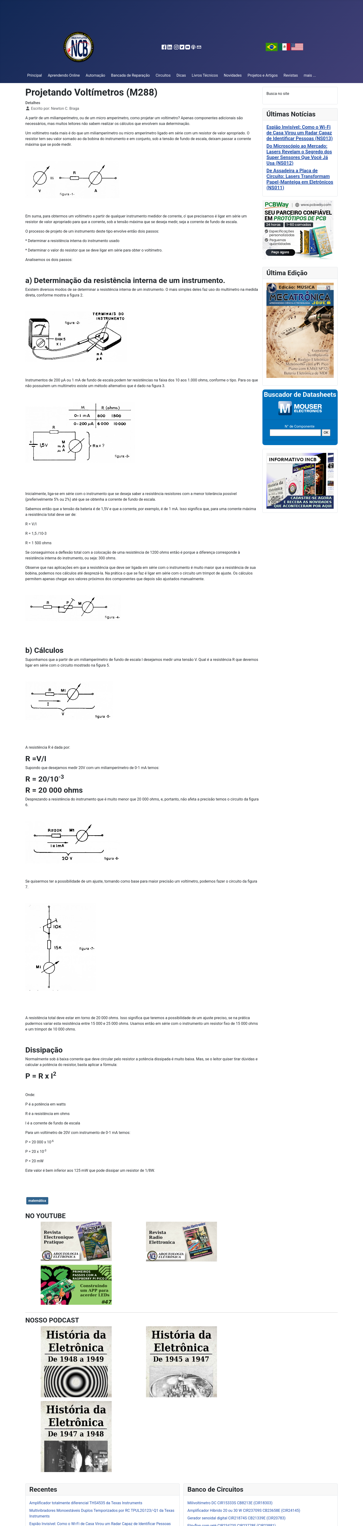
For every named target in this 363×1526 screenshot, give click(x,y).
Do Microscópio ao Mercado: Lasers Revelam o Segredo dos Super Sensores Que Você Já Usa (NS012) (299, 154)
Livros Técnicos (205, 75)
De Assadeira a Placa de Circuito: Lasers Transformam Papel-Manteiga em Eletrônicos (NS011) (299, 179)
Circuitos (163, 75)
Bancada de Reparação (130, 75)
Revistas (290, 75)
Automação (95, 75)
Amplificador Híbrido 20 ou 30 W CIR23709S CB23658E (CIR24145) (243, 1510)
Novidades (233, 75)
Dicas (181, 75)
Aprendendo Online (64, 75)
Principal (34, 75)
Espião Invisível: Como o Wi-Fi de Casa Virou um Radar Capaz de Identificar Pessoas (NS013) (299, 132)
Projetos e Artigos (263, 75)
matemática (37, 1201)
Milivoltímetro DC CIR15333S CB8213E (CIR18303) (230, 1503)
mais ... (310, 75)
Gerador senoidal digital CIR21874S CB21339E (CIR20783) (236, 1518)
